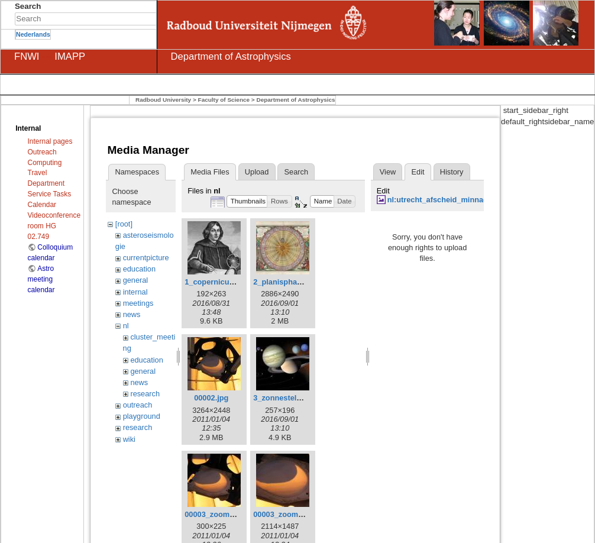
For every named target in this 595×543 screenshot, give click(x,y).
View (388, 171)
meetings (138, 303)
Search (150, 19)
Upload (257, 171)
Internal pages (50, 141)
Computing (45, 163)
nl (126, 325)
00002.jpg (211, 397)
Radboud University (163, 99)
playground (141, 416)
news (132, 314)
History (452, 171)
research (145, 393)
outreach (138, 404)
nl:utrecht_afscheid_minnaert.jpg (446, 199)
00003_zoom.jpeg (284, 514)
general (135, 280)
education (139, 268)
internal (135, 291)
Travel (37, 173)
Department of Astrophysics (295, 99)
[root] (123, 223)
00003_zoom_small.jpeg (227, 514)
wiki (129, 439)
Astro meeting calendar (41, 279)
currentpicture (146, 257)
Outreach (42, 152)
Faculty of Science (224, 99)
